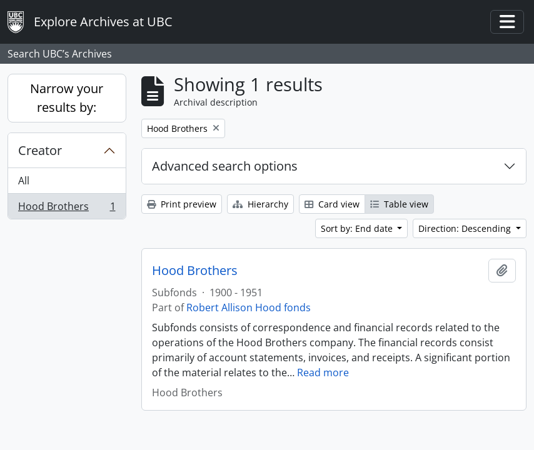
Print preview (181, 204)
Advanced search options (225, 166)
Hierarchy (260, 204)
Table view (399, 204)
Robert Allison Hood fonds (248, 307)
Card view (332, 204)
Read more (323, 372)
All (23, 181)
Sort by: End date (358, 228)
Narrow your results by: (66, 98)
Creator (40, 150)
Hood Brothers (67, 209)
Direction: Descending (465, 228)
